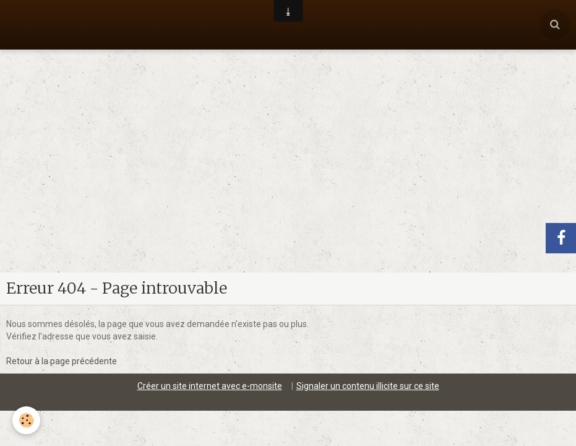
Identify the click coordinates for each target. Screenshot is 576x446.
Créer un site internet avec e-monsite (209, 336)
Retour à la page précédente (61, 312)
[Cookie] (26, 420)
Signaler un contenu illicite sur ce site (367, 336)
